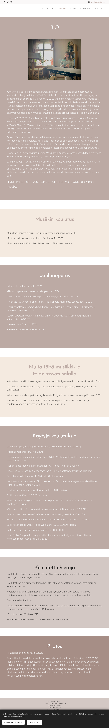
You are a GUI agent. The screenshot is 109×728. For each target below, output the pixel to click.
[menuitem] (43, 8)
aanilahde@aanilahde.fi (97, 2)
